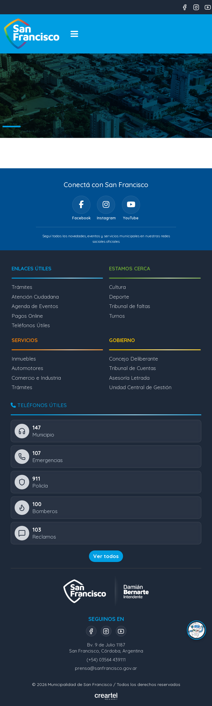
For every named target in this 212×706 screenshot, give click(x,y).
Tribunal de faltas (129, 306)
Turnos (117, 316)
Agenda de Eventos (35, 306)
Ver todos (106, 556)
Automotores (27, 368)
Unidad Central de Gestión (140, 387)
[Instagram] (106, 205)
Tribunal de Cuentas (132, 368)
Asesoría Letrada (129, 378)
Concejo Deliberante (133, 358)
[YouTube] (131, 205)
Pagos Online (27, 316)
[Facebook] (81, 205)
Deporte (119, 296)
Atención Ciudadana (35, 296)
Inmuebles (24, 358)
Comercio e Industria (36, 378)
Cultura (117, 287)
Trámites (22, 287)
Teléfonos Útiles (31, 325)
